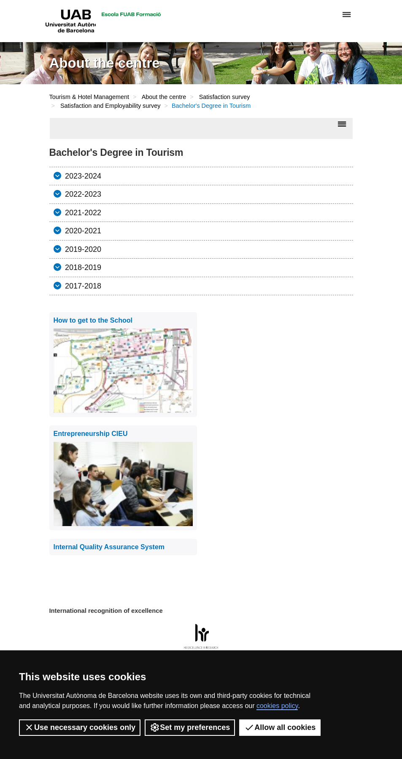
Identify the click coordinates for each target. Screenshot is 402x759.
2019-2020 (82, 249)
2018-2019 (82, 267)
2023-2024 (82, 176)
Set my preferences (190, 727)
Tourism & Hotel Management (89, 97)
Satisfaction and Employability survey (110, 105)
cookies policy (277, 705)
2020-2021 (82, 231)
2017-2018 (82, 286)
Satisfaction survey (224, 97)
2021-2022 (82, 212)
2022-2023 (82, 194)
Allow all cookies (280, 727)
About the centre (164, 97)
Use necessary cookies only (79, 727)
